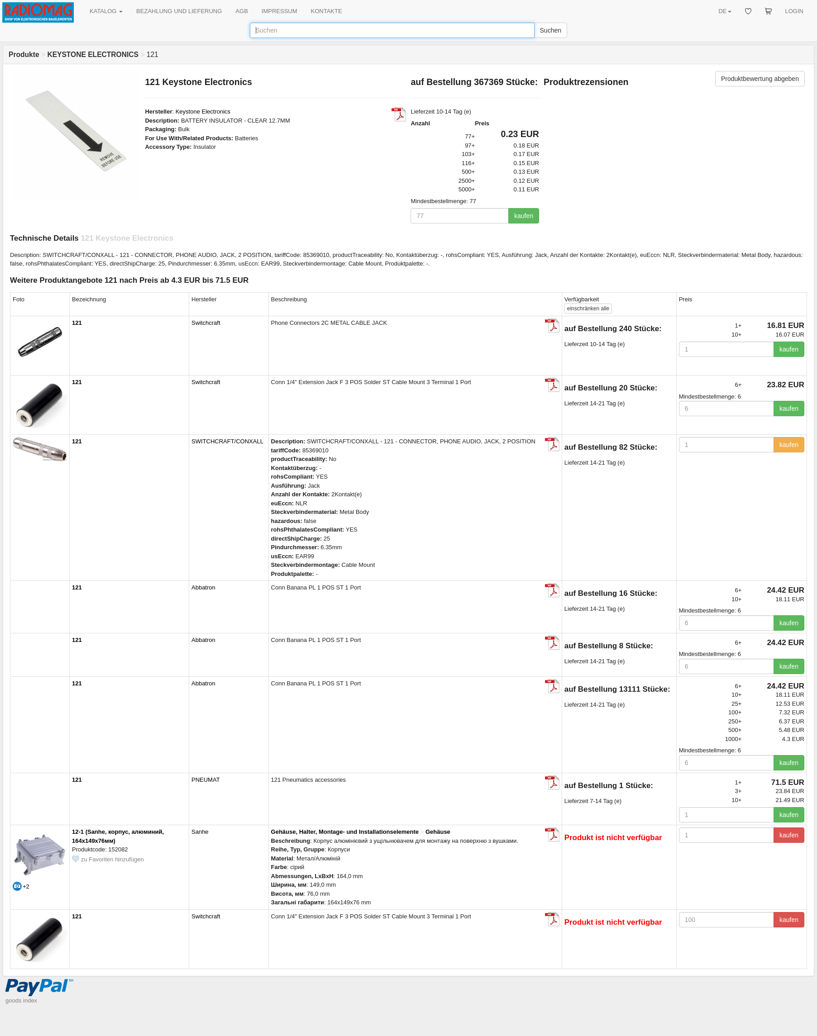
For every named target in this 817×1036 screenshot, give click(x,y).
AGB (241, 11)
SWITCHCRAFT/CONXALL (227, 441)
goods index (21, 1000)
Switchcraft (205, 322)
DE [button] (724, 11)
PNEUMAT (205, 779)
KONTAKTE (326, 11)
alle (588, 308)
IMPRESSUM (279, 11)
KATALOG (106, 11)
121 (77, 322)
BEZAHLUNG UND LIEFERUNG (179, 11)
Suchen (550, 30)
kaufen (523, 215)
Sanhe (200, 831)
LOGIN (794, 11)
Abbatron (203, 587)
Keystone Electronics (203, 111)
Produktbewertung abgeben (760, 78)
